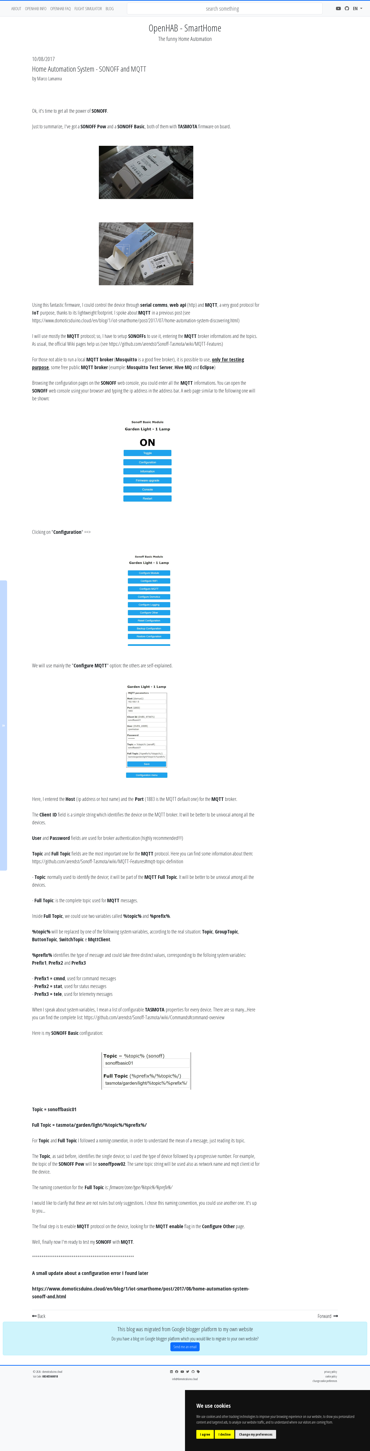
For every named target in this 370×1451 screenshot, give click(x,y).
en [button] (356, 8)
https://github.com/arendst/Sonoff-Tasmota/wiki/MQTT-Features (165, 343)
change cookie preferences (325, 1381)
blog (110, 8)
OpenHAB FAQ (60, 8)
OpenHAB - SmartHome (185, 27)
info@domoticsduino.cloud (185, 1379)
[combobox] (225, 8)
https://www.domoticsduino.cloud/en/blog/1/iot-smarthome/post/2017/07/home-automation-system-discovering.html (135, 320)
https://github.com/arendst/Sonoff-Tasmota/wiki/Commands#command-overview (154, 1017)
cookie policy (331, 1376)
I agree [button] (205, 1434)
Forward (328, 1315)
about (16, 8)
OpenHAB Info (35, 8)
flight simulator (88, 8)
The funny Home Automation (185, 39)
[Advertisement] (301, 154)
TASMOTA (187, 126)
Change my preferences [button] (255, 1434)
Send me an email (185, 1346)
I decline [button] (225, 1434)
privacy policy (330, 1371)
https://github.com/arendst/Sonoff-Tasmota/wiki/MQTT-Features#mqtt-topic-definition (107, 861)
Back (38, 1315)
